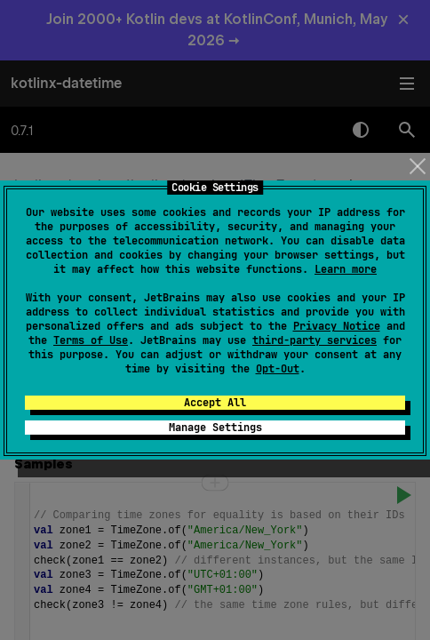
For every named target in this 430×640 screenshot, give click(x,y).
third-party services (314, 340)
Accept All (215, 403)
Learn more (346, 269)
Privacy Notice (336, 326)
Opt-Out (277, 369)
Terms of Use (90, 340)
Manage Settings (215, 427)
